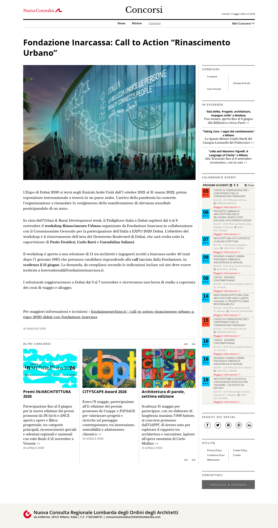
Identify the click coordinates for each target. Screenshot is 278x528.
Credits (237, 455)
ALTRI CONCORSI (37, 344)
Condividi (212, 76)
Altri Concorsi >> (243, 23)
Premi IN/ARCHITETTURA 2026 (47, 394)
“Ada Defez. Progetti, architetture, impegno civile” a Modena (228, 113)
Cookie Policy (240, 450)
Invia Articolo (214, 89)
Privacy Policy (214, 450)
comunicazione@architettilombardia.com (133, 517)
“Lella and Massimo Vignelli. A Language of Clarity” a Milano (228, 153)
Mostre (137, 23)
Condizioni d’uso (216, 455)
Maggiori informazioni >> (227, 206)
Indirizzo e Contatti (228, 484)
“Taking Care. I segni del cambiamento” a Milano (228, 133)
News (121, 23)
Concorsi (144, 10)
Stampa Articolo (241, 83)
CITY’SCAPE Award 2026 (104, 391)
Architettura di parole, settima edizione (163, 394)
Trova (250, 185)
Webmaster (213, 459)
